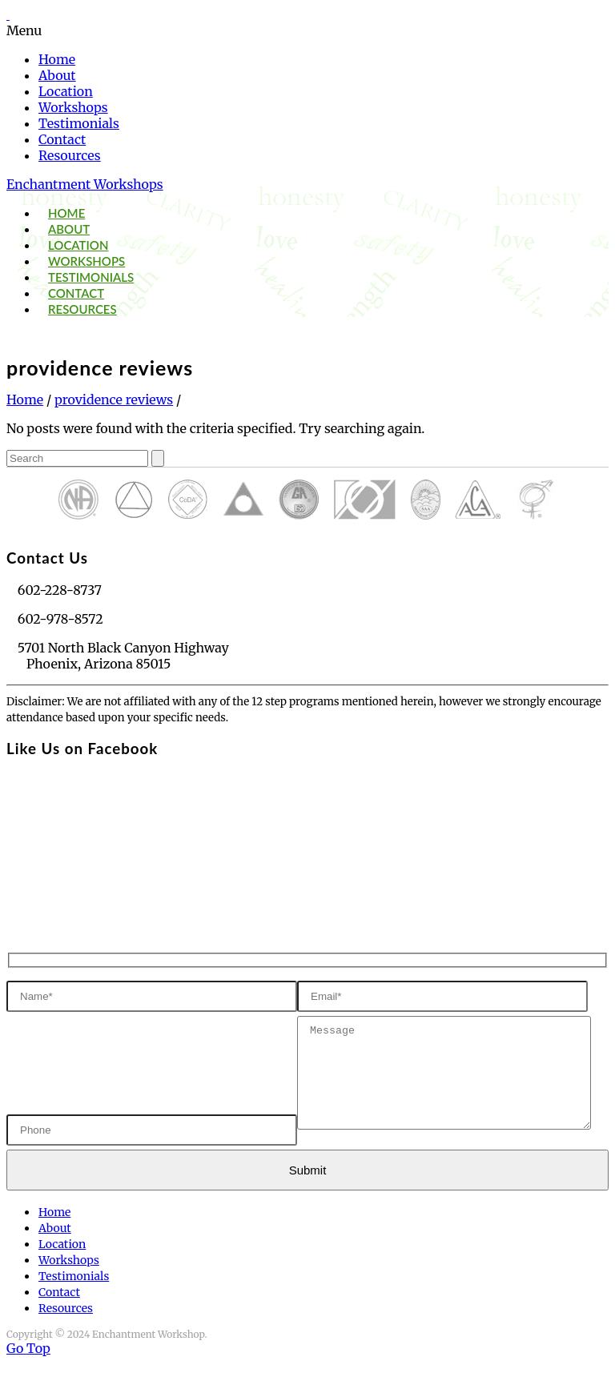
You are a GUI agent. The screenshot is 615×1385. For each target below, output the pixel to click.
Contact (62, 139)
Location (65, 91)
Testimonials (78, 123)
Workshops (73, 107)
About (57, 75)
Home (56, 59)
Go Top (28, 1371)
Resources (69, 155)
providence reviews (113, 399)
